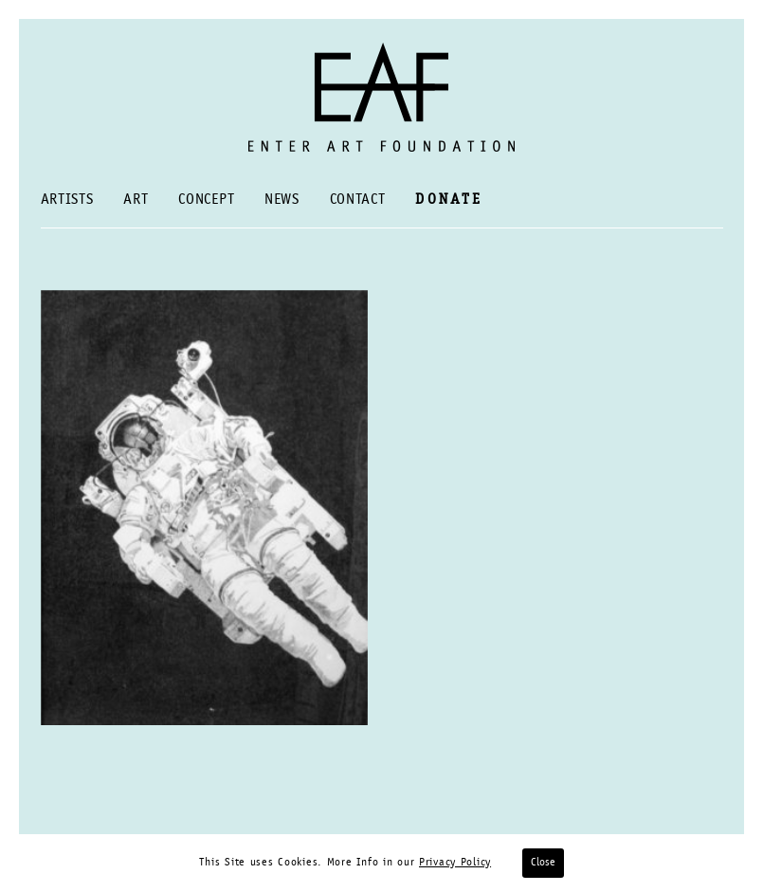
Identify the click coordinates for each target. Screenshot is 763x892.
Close (543, 862)
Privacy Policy (455, 862)
